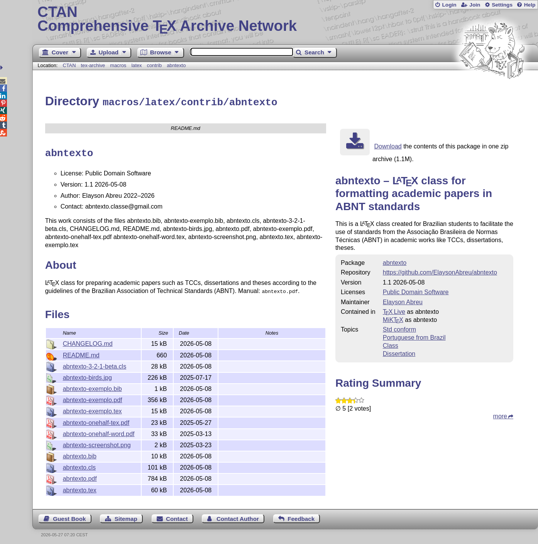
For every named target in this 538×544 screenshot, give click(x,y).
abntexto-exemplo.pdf (92, 397)
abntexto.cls (79, 464)
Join (474, 5)
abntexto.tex (79, 487)
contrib (154, 65)
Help (530, 5)
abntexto (176, 65)
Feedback (301, 515)
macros (118, 65)
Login (449, 5)
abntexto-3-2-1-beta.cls (95, 363)
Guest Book (69, 515)
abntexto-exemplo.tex (92, 408)
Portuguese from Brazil (414, 336)
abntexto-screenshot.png (97, 442)
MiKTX (393, 318)
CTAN (69, 65)
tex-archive (93, 65)
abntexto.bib (79, 453)
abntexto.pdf (80, 475)
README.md (81, 352)
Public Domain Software (416, 291)
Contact (177, 515)
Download (388, 145)
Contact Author (238, 515)
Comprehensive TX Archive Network (285, 19)
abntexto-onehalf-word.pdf (99, 431)
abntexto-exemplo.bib (92, 385)
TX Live (394, 310)
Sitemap (126, 515)
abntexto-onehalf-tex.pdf (96, 419)
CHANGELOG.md (88, 340)
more (500, 415)
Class (390, 344)
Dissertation (399, 352)
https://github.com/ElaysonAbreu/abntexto (440, 271)
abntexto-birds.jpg (87, 374)
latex (136, 65)
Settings (502, 5)
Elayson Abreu (403, 301)
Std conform (399, 328)
